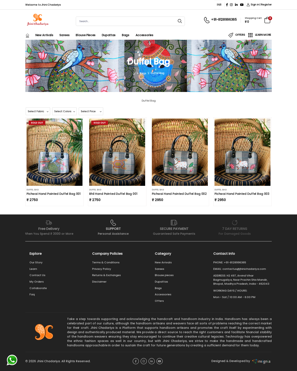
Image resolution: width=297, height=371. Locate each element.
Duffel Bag (33, 189)
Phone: (218, 262)
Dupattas (109, 35)
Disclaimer (99, 282)
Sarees (64, 35)
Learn (33, 269)
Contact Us (37, 275)
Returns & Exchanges (106, 275)
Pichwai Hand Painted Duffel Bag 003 (241, 194)
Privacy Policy (101, 269)
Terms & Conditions (105, 262)
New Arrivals (44, 35)
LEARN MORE (259, 35)
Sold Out (37, 122)
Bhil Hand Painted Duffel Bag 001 (113, 194)
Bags (125, 35)
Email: (217, 269)
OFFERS (236, 35)
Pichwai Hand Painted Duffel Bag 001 (54, 194)
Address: (219, 276)
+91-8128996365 (235, 262)
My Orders (36, 282)
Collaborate (38, 288)
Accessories (144, 35)
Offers (159, 301)
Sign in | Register (259, 4)
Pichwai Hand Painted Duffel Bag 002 (179, 194)
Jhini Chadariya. (49, 361)
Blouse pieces (85, 35)
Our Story (36, 262)
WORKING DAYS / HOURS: (230, 290)
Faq (32, 294)
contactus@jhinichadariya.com (244, 269)
